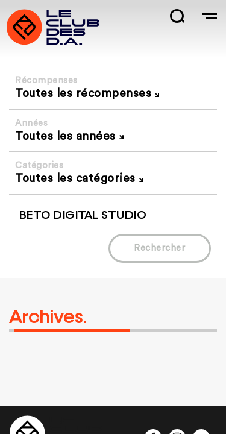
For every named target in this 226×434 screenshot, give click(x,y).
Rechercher (159, 248)
